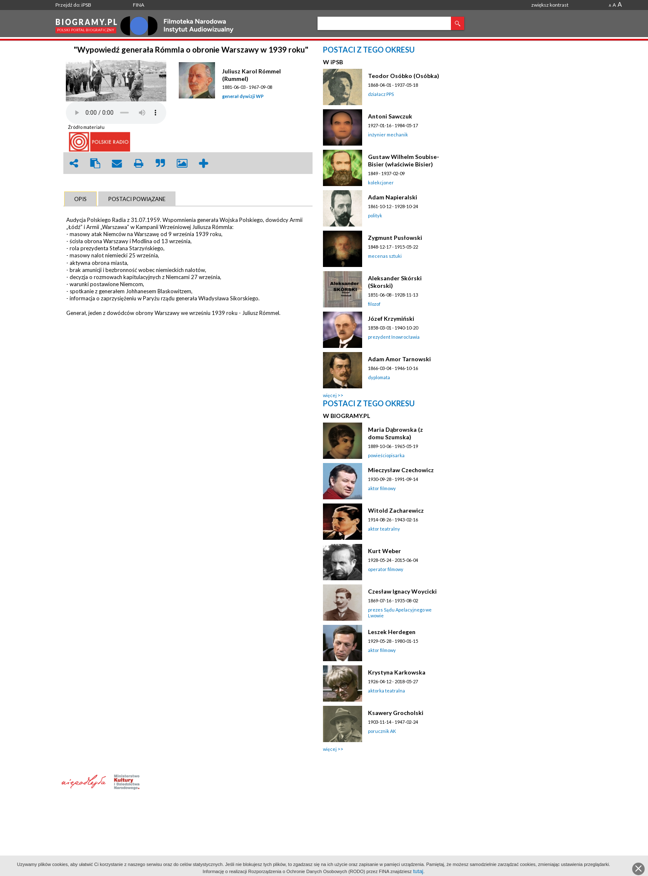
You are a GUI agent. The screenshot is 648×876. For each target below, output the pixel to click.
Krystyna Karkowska (396, 672)
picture (182, 163)
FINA (138, 5)
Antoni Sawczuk (390, 116)
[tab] (80, 198)
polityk (375, 215)
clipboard (95, 163)
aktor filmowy (382, 488)
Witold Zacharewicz (396, 510)
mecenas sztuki (385, 256)
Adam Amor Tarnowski (399, 358)
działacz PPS (381, 94)
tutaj (418, 871)
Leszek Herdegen (391, 631)
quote (160, 163)
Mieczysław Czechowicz (401, 469)
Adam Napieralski (392, 197)
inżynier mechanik (388, 134)
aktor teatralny (384, 528)
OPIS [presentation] (80, 199)
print (138, 163)
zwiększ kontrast (549, 5)
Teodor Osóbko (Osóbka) (403, 75)
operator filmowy (385, 569)
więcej (330, 395)
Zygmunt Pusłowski (395, 237)
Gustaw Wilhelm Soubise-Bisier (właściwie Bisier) (403, 160)
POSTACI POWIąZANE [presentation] (136, 199)
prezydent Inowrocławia (394, 337)
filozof (374, 304)
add (203, 163)
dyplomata (379, 377)
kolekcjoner (381, 182)
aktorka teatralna (386, 690)
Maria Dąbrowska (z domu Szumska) (395, 433)
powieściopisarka (386, 455)
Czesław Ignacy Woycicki (402, 591)
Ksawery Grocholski (395, 712)
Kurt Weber (384, 550)
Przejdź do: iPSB (73, 5)
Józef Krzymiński (391, 318)
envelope (117, 163)
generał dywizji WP (243, 96)
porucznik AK (382, 731)
